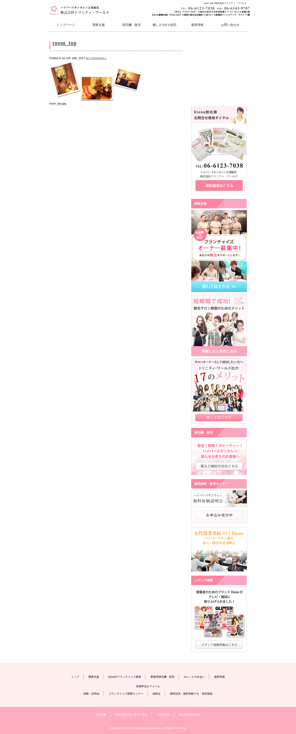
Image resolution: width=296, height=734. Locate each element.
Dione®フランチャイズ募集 (124, 676)
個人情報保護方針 (189, 714)
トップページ (66, 25)
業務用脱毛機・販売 (162, 676)
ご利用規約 (163, 714)
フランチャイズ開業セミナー (126, 693)
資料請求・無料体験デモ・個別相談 (191, 693)
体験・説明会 (91, 693)
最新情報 (197, 25)
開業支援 (93, 676)
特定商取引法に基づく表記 (131, 714)
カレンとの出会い (194, 676)
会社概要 (101, 714)
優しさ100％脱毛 (164, 25)
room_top (64, 43)
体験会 (157, 693)
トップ (75, 676)
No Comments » (96, 58)
